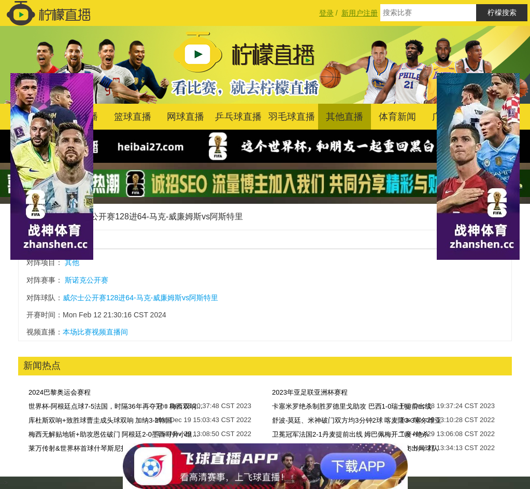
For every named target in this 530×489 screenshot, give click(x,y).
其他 (72, 262)
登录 (326, 13)
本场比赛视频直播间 (95, 332)
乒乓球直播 (238, 116)
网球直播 (185, 116)
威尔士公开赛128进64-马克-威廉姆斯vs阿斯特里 (154, 216)
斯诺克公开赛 (86, 280)
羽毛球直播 (291, 116)
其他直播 (344, 116)
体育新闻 (397, 116)
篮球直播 (132, 116)
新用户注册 (359, 13)
